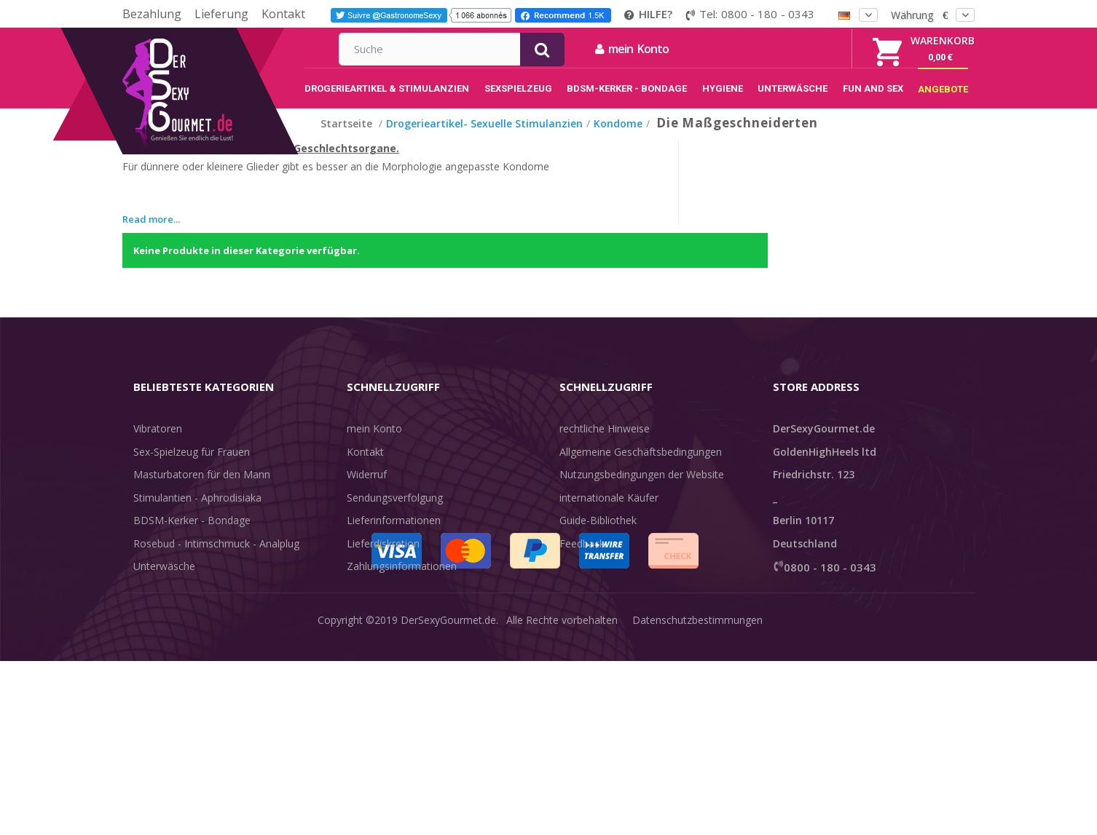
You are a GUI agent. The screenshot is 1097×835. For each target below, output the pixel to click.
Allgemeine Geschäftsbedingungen (640, 467)
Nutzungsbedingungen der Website (641, 489)
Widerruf (367, 489)
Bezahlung (151, 14)
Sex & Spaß (160, 627)
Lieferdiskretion (383, 559)
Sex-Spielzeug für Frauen (191, 467)
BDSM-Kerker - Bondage (192, 535)
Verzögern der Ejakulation (193, 605)
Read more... (151, 234)
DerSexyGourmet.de (448, 813)
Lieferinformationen (394, 535)
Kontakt (283, 14)
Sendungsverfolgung (395, 513)
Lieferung (221, 14)
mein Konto (789, 49)
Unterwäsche (164, 581)
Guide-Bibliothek (598, 535)
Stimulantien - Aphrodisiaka (197, 513)
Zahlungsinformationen (402, 581)
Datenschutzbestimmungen (697, 813)
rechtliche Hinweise (604, 444)
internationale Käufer (608, 513)
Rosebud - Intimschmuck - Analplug (216, 559)
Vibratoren (157, 444)
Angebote (165, 650)
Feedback (582, 559)
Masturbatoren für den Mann (201, 489)
